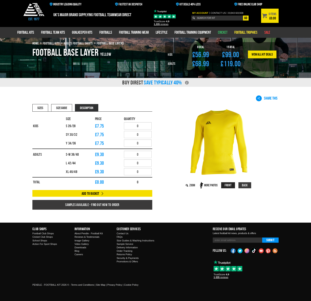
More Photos (211, 185)
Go (245, 18)
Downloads (80, 247)
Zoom (192, 185)
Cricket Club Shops (42, 237)
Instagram (247, 250)
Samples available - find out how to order (92, 205)
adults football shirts (78, 43)
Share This (267, 98)
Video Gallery (82, 244)
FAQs (120, 237)
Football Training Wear (134, 32)
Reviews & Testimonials (87, 237)
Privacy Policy (114, 285)
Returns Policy (124, 254)
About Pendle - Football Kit (89, 233)
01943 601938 (235, 13)
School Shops (39, 240)
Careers (79, 254)
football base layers (110, 43)
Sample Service (125, 244)
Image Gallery (82, 240)
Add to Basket (90, 193)
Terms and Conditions (82, 285)
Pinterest (268, 250)
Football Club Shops (43, 233)
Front (228, 185)
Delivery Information (127, 247)
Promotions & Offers (127, 261)
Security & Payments (128, 258)
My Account (200, 13)
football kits (51, 43)
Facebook (233, 250)
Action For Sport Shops (44, 244)
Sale (267, 32)
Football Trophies (245, 32)
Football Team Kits (53, 32)
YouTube (261, 250)
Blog (77, 251)
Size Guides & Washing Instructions (135, 240)
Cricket (222, 32)
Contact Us (122, 233)
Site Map (100, 285)
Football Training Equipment (193, 32)
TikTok (254, 250)
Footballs (105, 32)
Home (35, 43)
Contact (218, 13)
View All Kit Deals (262, 54)
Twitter (240, 250)
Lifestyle (162, 32)
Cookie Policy (131, 285)
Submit (270, 240)
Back (245, 185)
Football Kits (25, 32)
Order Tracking (124, 251)
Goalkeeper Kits (82, 32)
